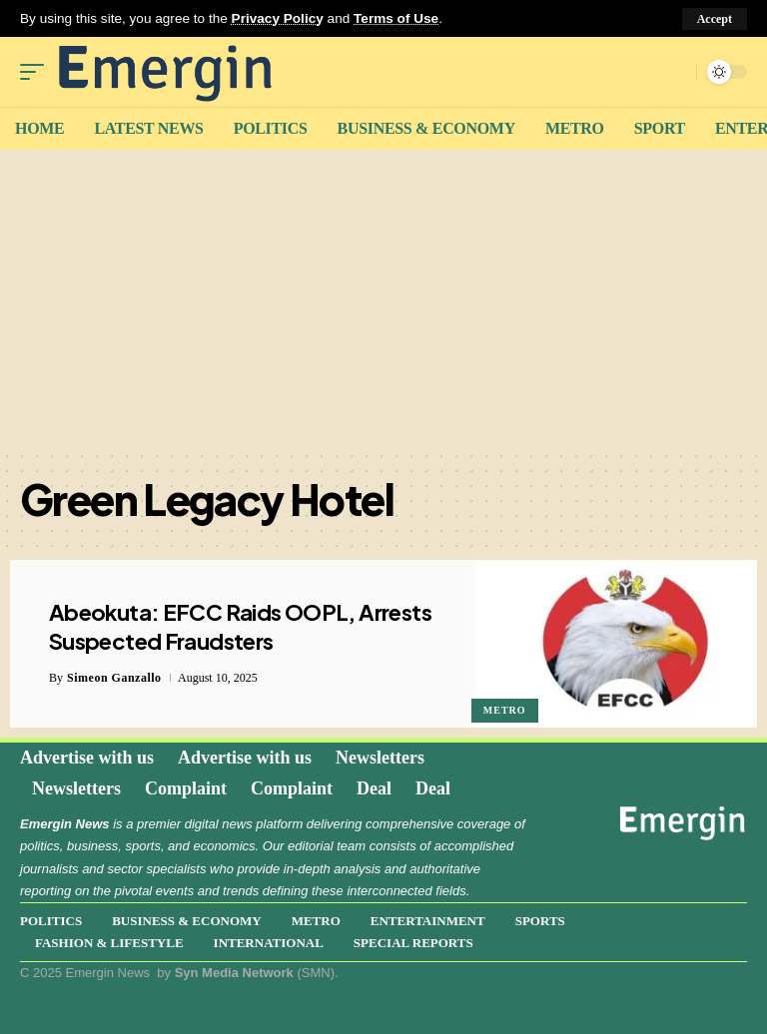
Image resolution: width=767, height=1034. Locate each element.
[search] (676, 72)
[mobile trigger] (37, 72)
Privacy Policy (278, 18)
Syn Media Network (234, 972)
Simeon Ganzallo (114, 678)
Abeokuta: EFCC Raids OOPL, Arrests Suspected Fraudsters (240, 626)
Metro (504, 710)
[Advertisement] (383, 299)
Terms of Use (396, 18)
